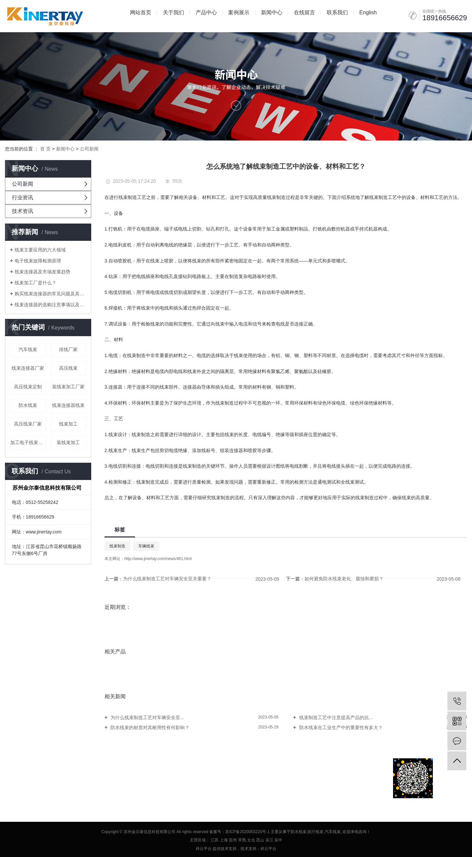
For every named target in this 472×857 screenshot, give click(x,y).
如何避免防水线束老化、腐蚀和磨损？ (343, 578)
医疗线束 (315, 831)
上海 (224, 840)
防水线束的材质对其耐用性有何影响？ (149, 727)
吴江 (269, 840)
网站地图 (34, 778)
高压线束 (68, 368)
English (367, 12)
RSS (50, 778)
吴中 (278, 840)
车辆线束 (146, 546)
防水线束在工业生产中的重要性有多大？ (340, 727)
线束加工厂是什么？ (35, 282)
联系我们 (337, 12)
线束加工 (68, 424)
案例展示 (238, 12)
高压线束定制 (28, 386)
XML (63, 778)
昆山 (260, 840)
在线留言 (304, 12)
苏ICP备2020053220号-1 (247, 831)
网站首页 (140, 12)
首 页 (45, 148)
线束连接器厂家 (28, 368)
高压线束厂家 (28, 424)
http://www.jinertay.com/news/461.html (158, 558)
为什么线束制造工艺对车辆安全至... (146, 717)
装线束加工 (68, 442)
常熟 (242, 840)
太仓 (251, 840)
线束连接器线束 (68, 405)
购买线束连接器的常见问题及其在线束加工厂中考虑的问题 (50, 293)
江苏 (215, 840)
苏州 (233, 840)
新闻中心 (271, 12)
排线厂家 (68, 349)
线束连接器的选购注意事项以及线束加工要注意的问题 (50, 304)
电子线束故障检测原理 (38, 260)
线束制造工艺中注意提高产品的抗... (335, 717)
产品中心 (206, 12)
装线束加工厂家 (68, 386)
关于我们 (173, 12)
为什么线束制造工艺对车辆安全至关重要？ (167, 578)
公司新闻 (89, 148)
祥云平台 (204, 848)
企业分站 (13, 778)
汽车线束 (28, 349)
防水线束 (28, 405)
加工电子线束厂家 (28, 442)
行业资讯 (22, 197)
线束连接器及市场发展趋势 (42, 271)
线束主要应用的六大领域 (40, 249)
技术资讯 (22, 211)
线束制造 (117, 546)
